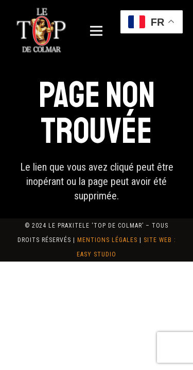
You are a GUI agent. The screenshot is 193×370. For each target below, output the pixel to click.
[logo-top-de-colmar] (41, 31)
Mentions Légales (107, 240)
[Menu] (96, 31)
